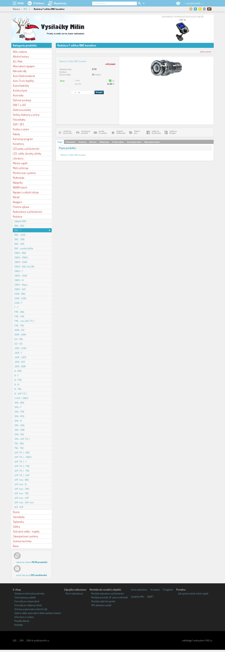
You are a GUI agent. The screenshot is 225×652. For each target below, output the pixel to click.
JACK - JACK (20, 357)
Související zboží (134, 142)
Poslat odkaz (118, 142)
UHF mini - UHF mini (24, 502)
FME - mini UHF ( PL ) (24, 321)
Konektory (18, 143)
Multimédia (18, 177)
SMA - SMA (19, 425)
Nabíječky (18, 182)
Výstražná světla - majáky (26, 531)
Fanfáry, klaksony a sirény (26, 114)
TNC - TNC (19, 448)
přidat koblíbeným (120, 132)
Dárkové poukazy (22, 100)
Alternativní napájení (24, 66)
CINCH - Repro (21, 284)
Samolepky (19, 517)
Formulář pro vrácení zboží (26, 601)
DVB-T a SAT (19, 105)
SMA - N (18, 420)
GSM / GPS (18, 124)
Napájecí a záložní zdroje (26, 192)
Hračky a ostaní (21, 129)
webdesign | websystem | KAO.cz (197, 640)
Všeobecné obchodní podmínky (29, 593)
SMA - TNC (19, 434)
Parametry (70, 142)
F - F (16, 307)
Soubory (82, 142)
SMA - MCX (19, 416)
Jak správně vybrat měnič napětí (193, 593)
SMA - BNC (19, 402)
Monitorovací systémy (24, 173)
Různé (16, 512)
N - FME (18, 380)
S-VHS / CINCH (21, 398)
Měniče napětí (20, 163)
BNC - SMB (19, 239)
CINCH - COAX (20, 262)
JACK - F (18, 352)
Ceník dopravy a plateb (25, 597)
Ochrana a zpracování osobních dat (30, 609)
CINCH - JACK (20, 275)
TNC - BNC (19, 443)
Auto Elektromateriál (24, 76)
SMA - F (18, 407)
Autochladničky (21, 85)
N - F (16, 375)
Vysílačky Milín (137, 596)
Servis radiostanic (139, 589)
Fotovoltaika (19, 119)
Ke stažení (155, 589)
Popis (60, 142)
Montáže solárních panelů (103, 601)
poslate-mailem (103, 132)
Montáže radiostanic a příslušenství (107, 593)
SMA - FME (19, 411)
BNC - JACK (19, 234)
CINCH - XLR (19, 289)
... (109, 64)
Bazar (16, 546)
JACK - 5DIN (20, 366)
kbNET (150, 596)
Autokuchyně (20, 90)
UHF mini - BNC (21, 479)
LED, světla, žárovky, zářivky (27, 153)
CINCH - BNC (20, 253)
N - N (16, 384)
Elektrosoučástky (22, 110)
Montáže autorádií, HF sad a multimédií (109, 597)
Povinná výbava (21, 207)
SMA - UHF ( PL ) (22, 439)
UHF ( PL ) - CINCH (22, 457)
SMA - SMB (19, 429)
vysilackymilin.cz (41, 640)
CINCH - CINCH (21, 257)
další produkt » (206, 51)
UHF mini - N (20, 484)
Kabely (16, 134)
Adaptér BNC (20, 221)
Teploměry (18, 521)
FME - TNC (19, 325)
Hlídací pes (104, 142)
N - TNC (17, 389)
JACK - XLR (19, 361)
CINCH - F (18, 271)
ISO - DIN (18, 339)
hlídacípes (137, 132)
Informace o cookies (24, 617)
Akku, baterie (20, 51)
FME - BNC (19, 311)
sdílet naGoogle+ (173, 132)
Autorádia (18, 95)
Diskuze (92, 142)
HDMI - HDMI (20, 334)
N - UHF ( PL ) (20, 393)
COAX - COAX (20, 298)
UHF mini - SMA (21, 488)
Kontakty (18, 624)
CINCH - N (18, 280)
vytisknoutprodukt (85, 132)
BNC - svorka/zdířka (23, 248)
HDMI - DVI (19, 330)
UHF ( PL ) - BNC (22, 452)
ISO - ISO (18, 343)
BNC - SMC (19, 243)
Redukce (17, 216)
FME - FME (19, 316)
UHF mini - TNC (21, 493)
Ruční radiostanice (74, 593)
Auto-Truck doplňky (23, 80)
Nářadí (16, 197)
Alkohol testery (21, 56)
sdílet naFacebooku (156, 132)
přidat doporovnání (67, 132)
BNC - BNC (19, 225)
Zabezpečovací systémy (25, 536)
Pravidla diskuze (21, 620)
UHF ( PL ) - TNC (21, 470)
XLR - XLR (18, 507)
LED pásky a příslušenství (26, 148)
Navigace (17, 202)
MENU (21, 3)
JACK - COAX (20, 348)
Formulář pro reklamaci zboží (28, 605)
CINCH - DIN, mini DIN (24, 266)
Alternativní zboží (152, 142)
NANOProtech (20, 187)
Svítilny (16, 526)
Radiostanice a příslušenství (27, 211)
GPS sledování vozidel (101, 605)
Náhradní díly (19, 71)
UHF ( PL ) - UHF (22, 475)
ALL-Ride (17, 61)
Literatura (18, 158)
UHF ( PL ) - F (20, 461)
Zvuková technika (22, 541)
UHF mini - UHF (21, 497)
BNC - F (27, 9)
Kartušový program (23, 139)
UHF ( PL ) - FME (22, 466)
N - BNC (18, 370)
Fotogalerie (168, 589)
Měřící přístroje (20, 168)
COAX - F (18, 302)
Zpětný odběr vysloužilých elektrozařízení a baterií (37, 613)
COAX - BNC (19, 293)
